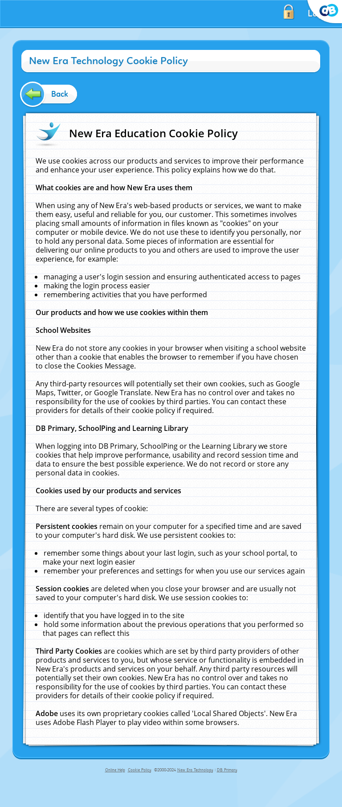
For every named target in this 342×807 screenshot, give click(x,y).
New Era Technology (195, 770)
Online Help (115, 770)
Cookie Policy (139, 770)
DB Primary (227, 770)
